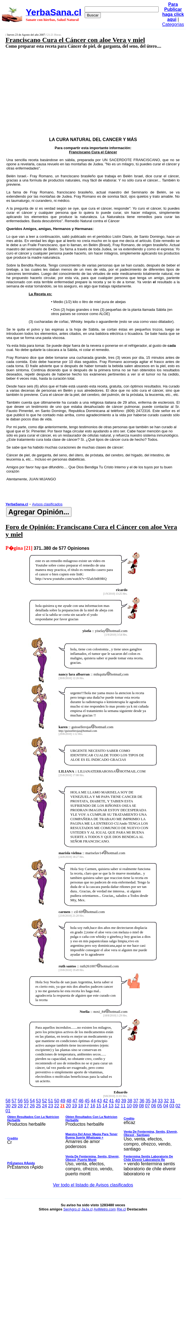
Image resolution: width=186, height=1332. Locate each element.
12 (117, 1105)
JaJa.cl (86, 1209)
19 (74, 1105)
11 (123, 1105)
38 (129, 1100)
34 (154, 1100)
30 (8, 1105)
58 (8, 1100)
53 (38, 1100)
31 (172, 1100)
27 (26, 1105)
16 (92, 1105)
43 (99, 1100)
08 (141, 1105)
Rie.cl (121, 1209)
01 (8, 1110)
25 (38, 1105)
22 (56, 1105)
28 (20, 1105)
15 (98, 1105)
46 (81, 1100)
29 (13, 1105)
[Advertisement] (80, 89)
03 (171, 1105)
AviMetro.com (105, 1209)
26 (32, 1105)
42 (105, 1100)
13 (110, 1105)
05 (159, 1105)
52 (44, 1100)
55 (26, 1100)
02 (177, 1105)
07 (147, 1105)
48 (68, 1100)
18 (80, 1105)
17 (86, 1105)
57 (13, 1100)
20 (68, 1105)
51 (50, 1100)
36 (141, 1100)
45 (87, 1100)
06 (153, 1105)
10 (129, 1105)
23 (50, 1105)
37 (135, 1100)
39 (123, 1100)
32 (166, 1100)
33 (160, 1100)
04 (165, 1105)
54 (32, 1100)
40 (117, 1100)
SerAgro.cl (71, 1209)
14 (105, 1105)
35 (148, 1100)
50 (56, 1100)
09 (135, 1105)
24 (44, 1105)
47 (74, 1100)
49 (62, 1100)
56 (20, 1100)
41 (111, 1100)
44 (93, 1100)
